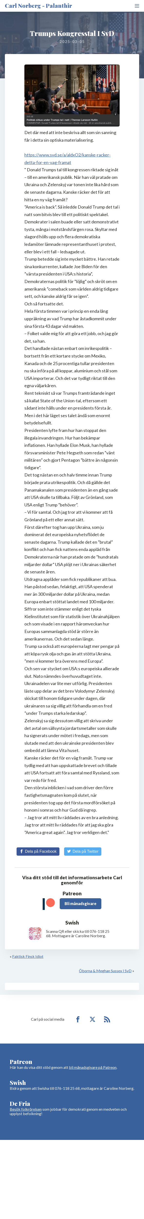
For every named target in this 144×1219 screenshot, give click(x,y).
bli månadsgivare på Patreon (92, 1067)
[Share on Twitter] (82, 851)
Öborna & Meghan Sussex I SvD (105, 970)
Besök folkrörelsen (26, 1109)
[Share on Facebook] (38, 851)
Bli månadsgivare (80, 903)
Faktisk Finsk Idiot (27, 956)
